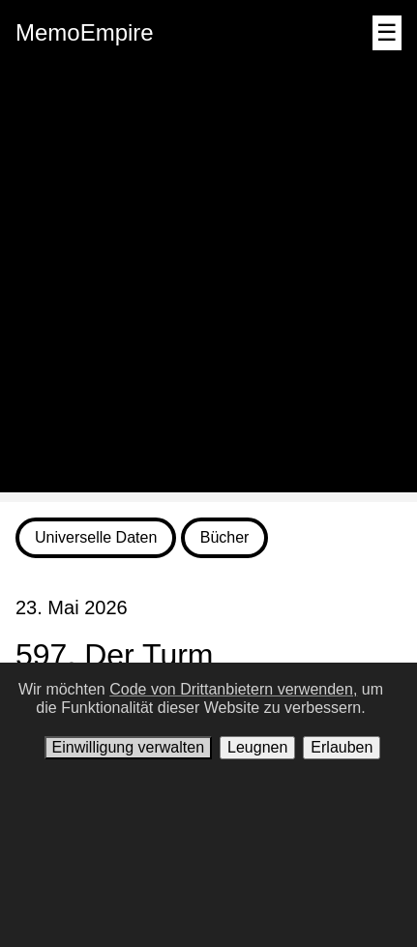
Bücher (225, 537)
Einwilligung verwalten (128, 747)
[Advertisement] (208, 283)
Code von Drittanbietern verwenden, (233, 689)
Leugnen (257, 747)
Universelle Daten (96, 537)
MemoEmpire (84, 32)
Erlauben (341, 747)
